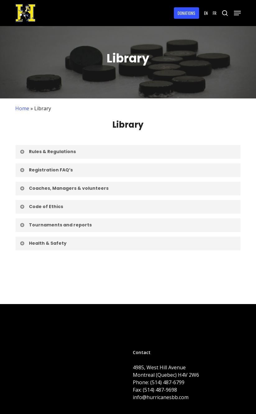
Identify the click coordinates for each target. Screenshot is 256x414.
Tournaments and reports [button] (56, 225)
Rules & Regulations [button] (48, 151)
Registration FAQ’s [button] (46, 170)
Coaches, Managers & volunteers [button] (64, 188)
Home (22, 108)
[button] (237, 13)
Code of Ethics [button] (41, 206)
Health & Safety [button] (43, 243)
